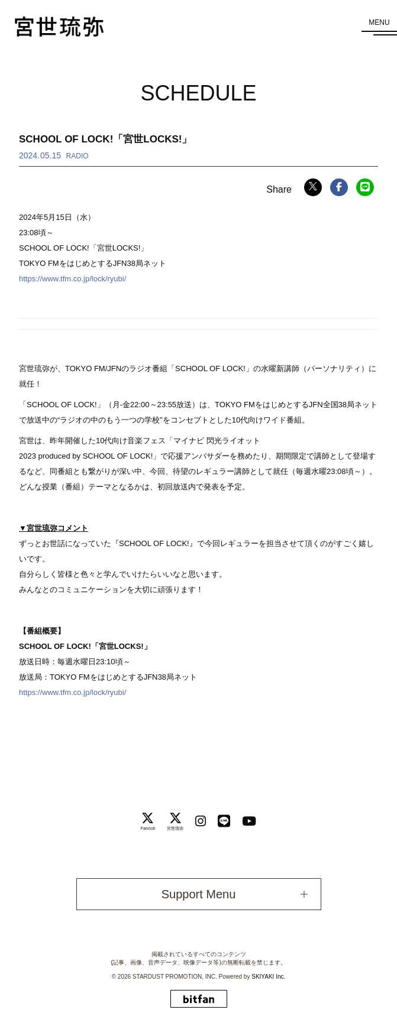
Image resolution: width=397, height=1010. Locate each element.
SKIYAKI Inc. (268, 976)
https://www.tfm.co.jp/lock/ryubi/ (72, 278)
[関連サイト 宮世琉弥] (175, 821)
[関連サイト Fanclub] (148, 821)
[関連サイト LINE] (224, 821)
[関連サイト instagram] (200, 821)
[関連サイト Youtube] (249, 821)
